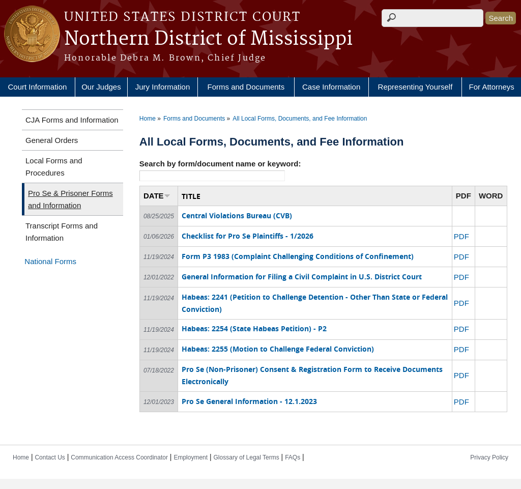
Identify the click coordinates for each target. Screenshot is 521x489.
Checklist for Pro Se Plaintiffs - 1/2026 (247, 236)
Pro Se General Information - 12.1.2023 (249, 401)
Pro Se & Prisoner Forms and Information (70, 199)
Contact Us (50, 457)
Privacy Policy (489, 457)
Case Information (331, 86)
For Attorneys (491, 86)
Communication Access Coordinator (119, 457)
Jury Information (162, 86)
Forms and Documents (246, 86)
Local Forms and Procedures (53, 166)
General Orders (51, 140)
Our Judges (101, 86)
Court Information (37, 86)
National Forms (50, 261)
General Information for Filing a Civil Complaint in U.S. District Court (302, 276)
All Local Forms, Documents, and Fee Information (300, 118)
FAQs (292, 457)
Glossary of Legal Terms (246, 457)
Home (147, 118)
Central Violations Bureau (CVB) (237, 215)
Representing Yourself (415, 86)
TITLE (191, 196)
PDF (461, 236)
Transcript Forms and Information (61, 231)
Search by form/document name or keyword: (220, 163)
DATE (156, 195)
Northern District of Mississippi (208, 39)
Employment (190, 457)
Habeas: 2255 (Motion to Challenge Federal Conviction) (278, 349)
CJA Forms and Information (72, 120)
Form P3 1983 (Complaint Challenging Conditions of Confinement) (298, 256)
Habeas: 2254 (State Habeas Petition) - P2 (254, 328)
